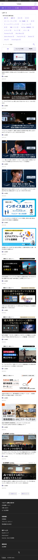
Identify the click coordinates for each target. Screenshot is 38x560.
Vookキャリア (32, 0)
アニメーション (26, 24)
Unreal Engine (16, 39)
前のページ (13, 493)
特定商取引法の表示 (7, 524)
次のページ (24, 493)
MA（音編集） (23, 21)
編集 (13, 18)
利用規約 (4, 519)
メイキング (7, 30)
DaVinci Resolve (9, 36)
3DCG (20, 18)
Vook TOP (6, 0)
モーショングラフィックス (11, 24)
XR (5, 27)
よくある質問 (5, 510)
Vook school (19, 0)
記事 (3, 8)
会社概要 (4, 546)
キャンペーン (25, 8)
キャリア (17, 30)
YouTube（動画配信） (27, 27)
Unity (6, 39)
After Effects (20, 33)
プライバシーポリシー (7, 521)
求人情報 (17, 8)
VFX (27, 18)
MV (32, 21)
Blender (31, 36)
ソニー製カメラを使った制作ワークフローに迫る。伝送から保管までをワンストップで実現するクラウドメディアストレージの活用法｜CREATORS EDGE (19, 161)
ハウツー (26, 30)
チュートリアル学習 (19, 49)
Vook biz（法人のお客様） (8, 538)
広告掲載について (6, 505)
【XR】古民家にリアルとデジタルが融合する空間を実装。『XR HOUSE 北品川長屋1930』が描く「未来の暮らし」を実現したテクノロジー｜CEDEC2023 (19, 278)
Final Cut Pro (21, 36)
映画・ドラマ (14, 27)
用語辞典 (33, 8)
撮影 (6, 18)
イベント (9, 8)
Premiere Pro (8, 33)
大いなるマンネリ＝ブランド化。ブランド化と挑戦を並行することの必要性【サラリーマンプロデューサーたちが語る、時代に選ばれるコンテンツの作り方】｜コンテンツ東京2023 (19, 453)
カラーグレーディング (10, 21)
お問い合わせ (5, 508)
